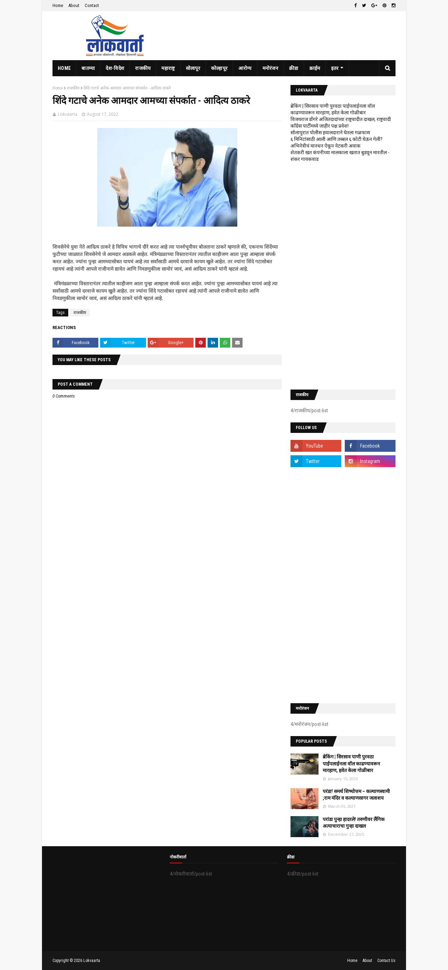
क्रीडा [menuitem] (294, 68)
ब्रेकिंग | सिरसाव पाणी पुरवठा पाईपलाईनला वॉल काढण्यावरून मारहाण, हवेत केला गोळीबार (351, 763)
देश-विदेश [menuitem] (115, 68)
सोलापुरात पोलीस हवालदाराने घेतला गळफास (330, 132)
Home (57, 5)
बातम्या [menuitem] (88, 68)
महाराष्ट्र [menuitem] (168, 68)
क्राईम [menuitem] (314, 68)
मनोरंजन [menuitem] (270, 68)
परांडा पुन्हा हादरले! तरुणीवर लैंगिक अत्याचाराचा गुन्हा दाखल (354, 822)
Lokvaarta (67, 114)
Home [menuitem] (64, 68)
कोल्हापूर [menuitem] (219, 68)
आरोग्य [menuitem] (244, 68)
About (73, 5)
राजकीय (73, 88)
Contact (92, 5)
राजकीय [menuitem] (142, 68)
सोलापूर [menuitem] (193, 68)
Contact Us (386, 960)
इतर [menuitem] (335, 68)
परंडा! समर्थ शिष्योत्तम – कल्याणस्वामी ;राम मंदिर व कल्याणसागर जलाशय (356, 795)
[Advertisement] (343, 276)
